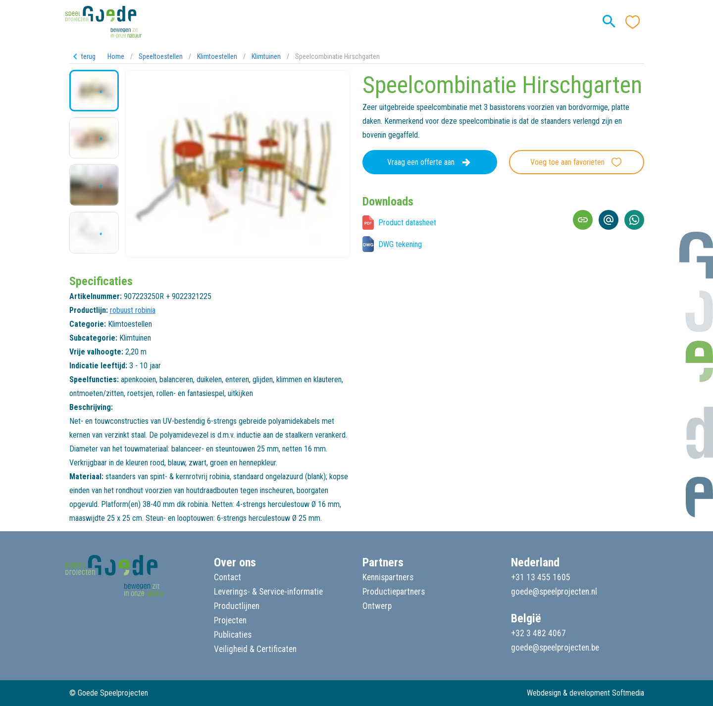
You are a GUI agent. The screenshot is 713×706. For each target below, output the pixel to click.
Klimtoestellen (217, 56)
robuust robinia (132, 310)
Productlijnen (236, 606)
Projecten (230, 620)
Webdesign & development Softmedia (585, 693)
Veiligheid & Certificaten (255, 649)
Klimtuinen (266, 56)
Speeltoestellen (161, 56)
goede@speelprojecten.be (555, 648)
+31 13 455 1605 (540, 577)
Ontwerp (377, 606)
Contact (227, 577)
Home (115, 56)
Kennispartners (387, 577)
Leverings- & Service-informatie (268, 592)
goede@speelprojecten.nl (554, 592)
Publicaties (233, 635)
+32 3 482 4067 (538, 633)
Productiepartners (393, 592)
